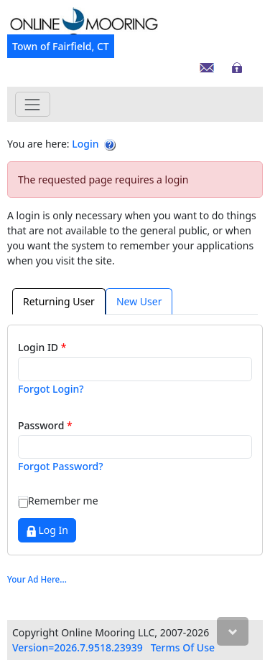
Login (85, 143)
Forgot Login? (51, 389)
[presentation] (59, 301)
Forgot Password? (60, 466)
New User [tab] (139, 301)
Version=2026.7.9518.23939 (77, 647)
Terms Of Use (183, 647)
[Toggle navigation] (32, 104)
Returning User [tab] (59, 301)
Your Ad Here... (37, 579)
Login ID (38, 347)
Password (41, 425)
